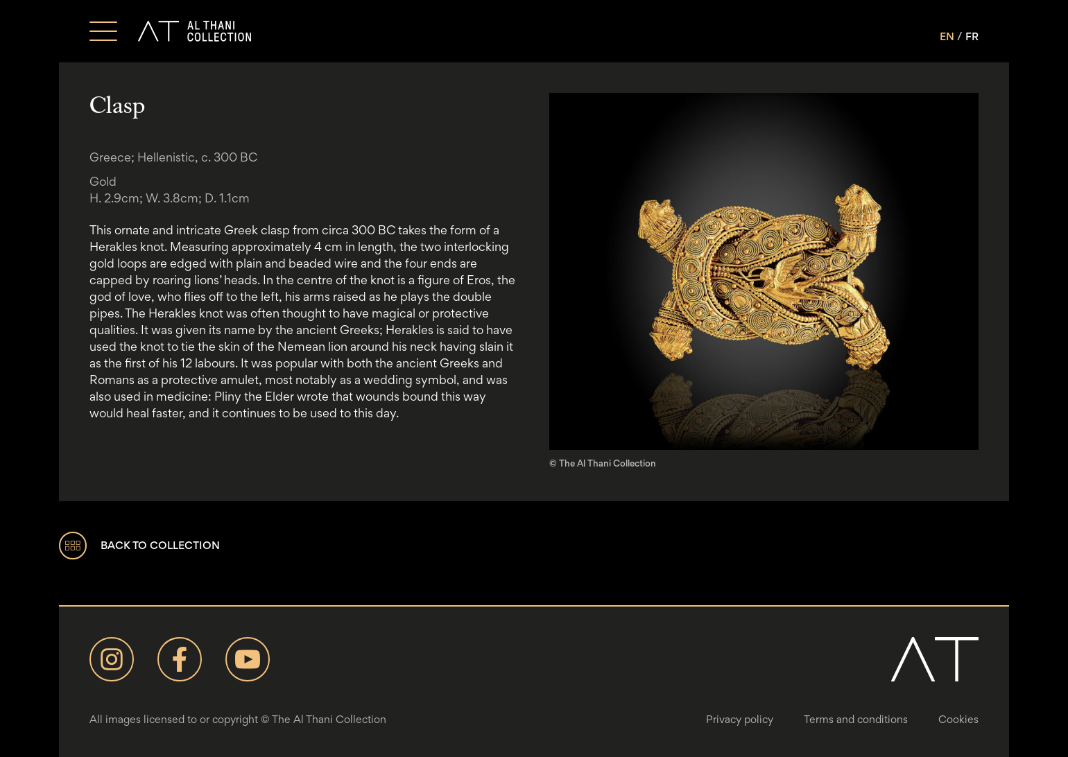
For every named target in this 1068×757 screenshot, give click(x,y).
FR (972, 36)
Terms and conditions (856, 719)
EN (947, 36)
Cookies (958, 719)
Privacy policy (739, 719)
